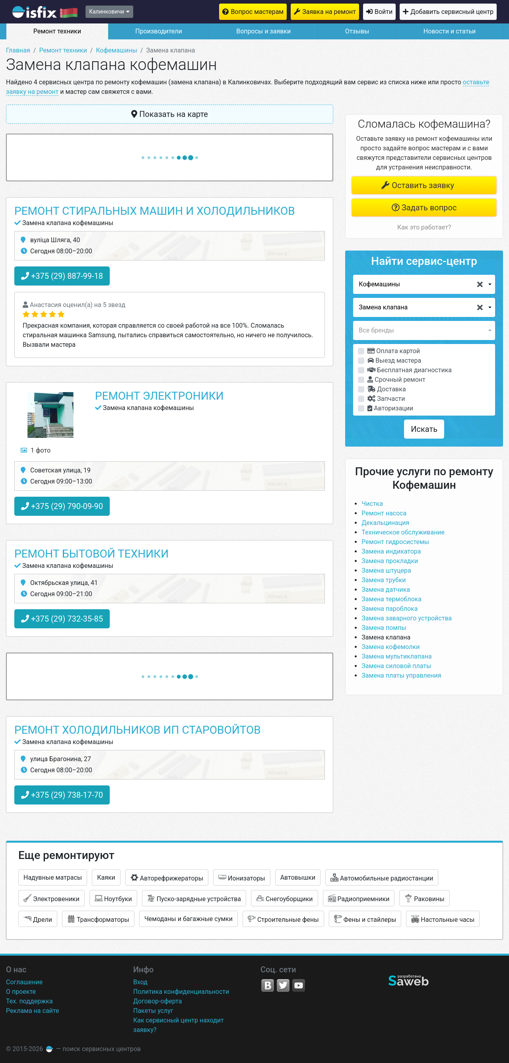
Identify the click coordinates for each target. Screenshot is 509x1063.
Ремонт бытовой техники (91, 553)
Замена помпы (383, 628)
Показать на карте (169, 114)
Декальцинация (385, 523)
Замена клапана (385, 637)
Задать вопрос (424, 207)
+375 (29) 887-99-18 (62, 276)
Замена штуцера (386, 570)
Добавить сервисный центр (451, 12)
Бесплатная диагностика (409, 370)
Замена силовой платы (396, 666)
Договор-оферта (157, 1001)
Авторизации (390, 408)
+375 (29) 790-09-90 (62, 506)
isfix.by (45, 12)
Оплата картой (393, 351)
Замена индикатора (391, 551)
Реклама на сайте (32, 1010)
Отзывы (357, 31)
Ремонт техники (57, 31)
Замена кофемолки (390, 647)
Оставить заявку (417, 185)
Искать (424, 429)
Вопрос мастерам (257, 12)
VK (267, 985)
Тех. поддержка (29, 1001)
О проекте (21, 991)
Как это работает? (424, 227)
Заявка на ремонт (329, 12)
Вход (140, 982)
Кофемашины (116, 50)
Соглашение (24, 982)
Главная (18, 50)
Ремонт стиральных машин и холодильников (154, 211)
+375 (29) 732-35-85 (62, 619)
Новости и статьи (450, 31)
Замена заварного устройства (406, 618)
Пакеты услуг (153, 1010)
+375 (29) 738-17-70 (62, 795)
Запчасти (386, 398)
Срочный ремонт (396, 379)
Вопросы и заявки (263, 31)
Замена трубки (383, 580)
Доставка (386, 389)
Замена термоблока (391, 599)
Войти (383, 12)
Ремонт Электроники (159, 395)
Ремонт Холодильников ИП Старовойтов (137, 730)
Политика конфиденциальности (181, 991)
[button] (424, 284)
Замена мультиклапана (396, 656)
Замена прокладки (389, 561)
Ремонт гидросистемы (395, 542)
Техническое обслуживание (403, 532)
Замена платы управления (401, 675)
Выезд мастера (394, 360)
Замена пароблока (389, 608)
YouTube (298, 985)
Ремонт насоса (383, 513)
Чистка (372, 503)
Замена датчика (385, 589)
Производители (158, 31)
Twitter (283, 985)
